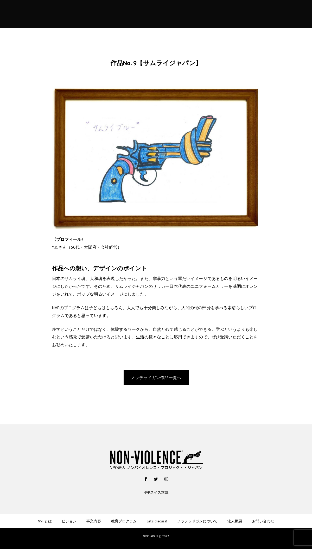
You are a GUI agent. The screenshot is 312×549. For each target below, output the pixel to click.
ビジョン (69, 521)
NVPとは (45, 521)
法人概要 (234, 521)
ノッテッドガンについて (197, 521)
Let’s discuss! (157, 521)
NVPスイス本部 (155, 492)
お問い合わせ (263, 521)
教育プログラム (124, 521)
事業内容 (93, 521)
